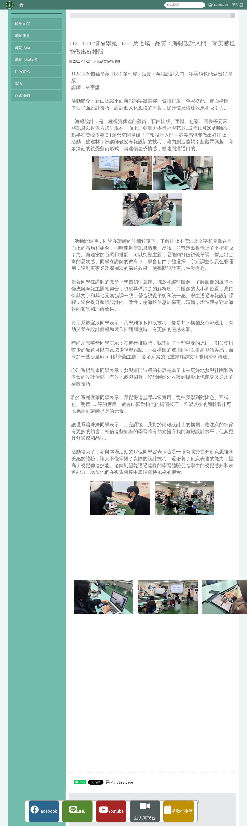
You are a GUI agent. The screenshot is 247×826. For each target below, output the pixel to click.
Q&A (18, 83)
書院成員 (22, 35)
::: (231, 18)
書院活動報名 (26, 59)
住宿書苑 (22, 71)
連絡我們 (22, 95)
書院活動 (22, 47)
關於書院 (22, 23)
